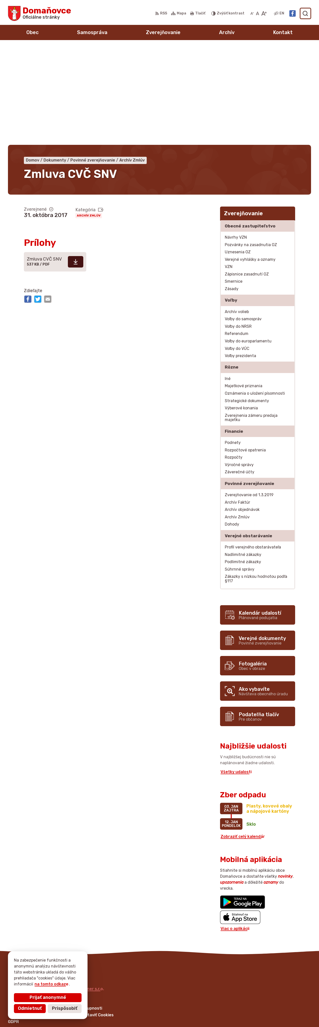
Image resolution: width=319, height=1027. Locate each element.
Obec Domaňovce (57, 896)
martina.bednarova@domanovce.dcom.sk (270, 1010)
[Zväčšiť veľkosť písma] (264, 13)
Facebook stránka (247, 1016)
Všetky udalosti (236, 674)
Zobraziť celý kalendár (243, 739)
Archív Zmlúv (88, 118)
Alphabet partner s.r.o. (81, 891)
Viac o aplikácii (235, 831)
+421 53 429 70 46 (247, 1005)
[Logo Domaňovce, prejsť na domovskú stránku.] (39, 13)
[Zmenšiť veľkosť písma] (252, 13)
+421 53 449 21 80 (247, 999)
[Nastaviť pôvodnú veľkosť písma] (257, 13)
